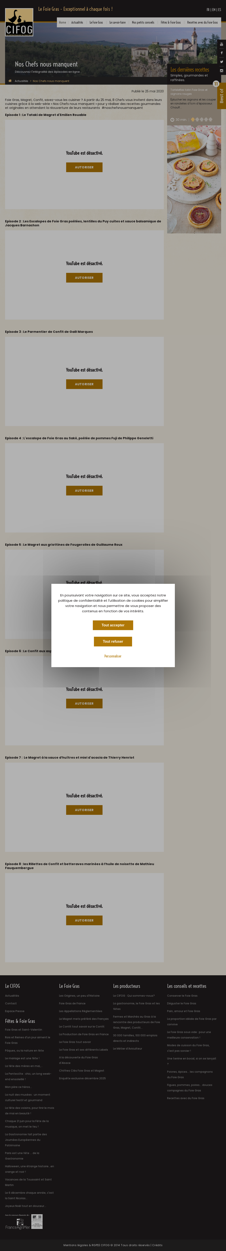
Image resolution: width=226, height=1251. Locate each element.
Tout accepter (113, 625)
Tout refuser (113, 641)
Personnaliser (113, 656)
